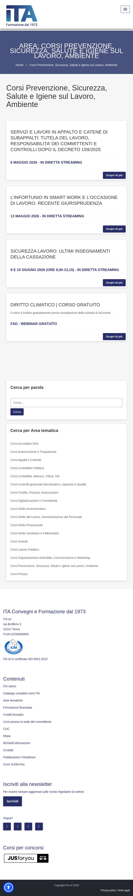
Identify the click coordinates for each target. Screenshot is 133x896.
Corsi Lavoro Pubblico (24, 549)
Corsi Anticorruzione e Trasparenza (33, 451)
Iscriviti (12, 801)
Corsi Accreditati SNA (24, 443)
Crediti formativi (13, 714)
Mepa (6, 736)
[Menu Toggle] (125, 9)
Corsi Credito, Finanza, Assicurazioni (34, 492)
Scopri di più (114, 175)
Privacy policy (108, 890)
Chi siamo (9, 686)
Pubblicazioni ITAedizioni (19, 757)
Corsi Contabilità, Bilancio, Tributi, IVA (35, 476)
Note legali (124, 890)
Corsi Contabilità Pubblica (27, 468)
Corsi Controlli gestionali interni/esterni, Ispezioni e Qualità (48, 484)
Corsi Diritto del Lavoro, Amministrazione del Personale (46, 517)
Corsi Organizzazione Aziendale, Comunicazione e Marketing (50, 557)
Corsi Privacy (19, 574)
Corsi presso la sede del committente (27, 721)
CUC (6, 729)
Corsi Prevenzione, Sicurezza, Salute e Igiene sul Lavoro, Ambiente (54, 566)
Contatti (8, 750)
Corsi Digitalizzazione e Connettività (33, 500)
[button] (8, 887)
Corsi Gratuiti (19, 541)
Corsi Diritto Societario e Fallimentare (34, 533)
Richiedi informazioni (16, 743)
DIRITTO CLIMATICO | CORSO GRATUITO (55, 304)
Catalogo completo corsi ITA (21, 693)
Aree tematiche (13, 700)
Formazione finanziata (17, 707)
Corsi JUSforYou (14, 764)
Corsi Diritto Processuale (26, 525)
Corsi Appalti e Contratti (25, 460)
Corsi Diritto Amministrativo (28, 508)
